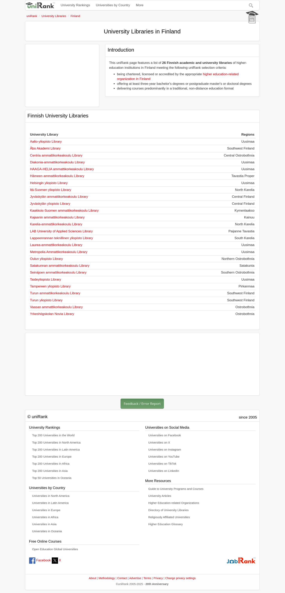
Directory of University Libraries (168, 510)
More (140, 5)
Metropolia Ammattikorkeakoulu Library (59, 252)
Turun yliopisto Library (46, 300)
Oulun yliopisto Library (46, 259)
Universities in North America (51, 495)
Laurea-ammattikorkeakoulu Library (56, 245)
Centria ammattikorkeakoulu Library (56, 155)
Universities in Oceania (47, 531)
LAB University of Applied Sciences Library (61, 231)
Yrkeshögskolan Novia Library (52, 314)
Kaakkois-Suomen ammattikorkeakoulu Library (64, 210)
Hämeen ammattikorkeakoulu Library (57, 176)
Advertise (135, 578)
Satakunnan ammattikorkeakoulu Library (59, 265)
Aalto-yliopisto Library (46, 141)
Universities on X (159, 442)
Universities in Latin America (50, 502)
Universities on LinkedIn (163, 470)
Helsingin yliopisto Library (49, 183)
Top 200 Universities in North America (56, 442)
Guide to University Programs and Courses (175, 488)
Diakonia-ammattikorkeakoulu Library (57, 162)
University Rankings (75, 5)
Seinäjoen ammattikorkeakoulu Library (58, 272)
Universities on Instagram (164, 449)
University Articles (159, 495)
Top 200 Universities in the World (53, 435)
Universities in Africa (45, 517)
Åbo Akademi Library (45, 148)
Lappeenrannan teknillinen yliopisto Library (61, 238)
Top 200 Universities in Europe (52, 456)
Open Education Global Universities (55, 549)
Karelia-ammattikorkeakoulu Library (56, 224)
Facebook (40, 560)
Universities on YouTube (164, 456)
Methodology (107, 578)
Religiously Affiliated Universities (169, 517)
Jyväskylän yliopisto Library (50, 204)
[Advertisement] (62, 75)
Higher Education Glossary (165, 524)
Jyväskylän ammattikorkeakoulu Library (59, 197)
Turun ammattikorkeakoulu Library (55, 293)
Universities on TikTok (162, 463)
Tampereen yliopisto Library (50, 286)
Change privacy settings (180, 578)
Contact (122, 578)
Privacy (158, 578)
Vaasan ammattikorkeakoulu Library (56, 307)
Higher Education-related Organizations (173, 502)
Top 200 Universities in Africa (51, 463)
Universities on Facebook (164, 435)
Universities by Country (113, 5)
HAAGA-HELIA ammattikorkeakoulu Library (62, 169)
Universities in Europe (46, 510)
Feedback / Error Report (142, 403)
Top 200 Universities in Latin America (56, 449)
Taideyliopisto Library (45, 279)
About (92, 578)
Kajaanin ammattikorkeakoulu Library (57, 217)
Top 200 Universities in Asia (50, 470)
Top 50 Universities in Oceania (51, 477)
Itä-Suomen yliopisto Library (50, 190)
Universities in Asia (44, 524)
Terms (147, 578)
